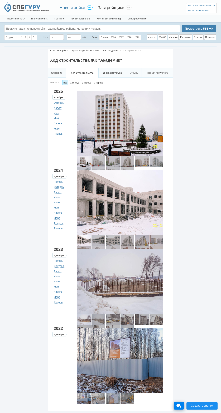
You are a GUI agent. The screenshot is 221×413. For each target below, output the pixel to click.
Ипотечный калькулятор (109, 18)
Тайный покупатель (80, 18)
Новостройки (72, 7)
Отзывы (133, 72)
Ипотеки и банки (39, 18)
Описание (56, 72)
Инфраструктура (112, 72)
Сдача (95, 37)
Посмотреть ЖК (199, 28)
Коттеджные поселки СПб (201, 5)
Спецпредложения (137, 18)
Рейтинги (59, 18)
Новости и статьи (16, 18)
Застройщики (111, 7)
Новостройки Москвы (199, 10)
